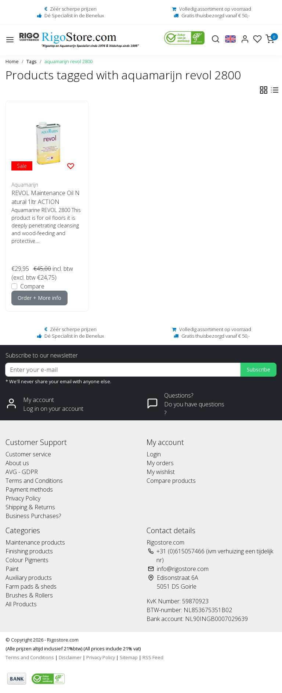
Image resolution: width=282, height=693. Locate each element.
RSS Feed (152, 657)
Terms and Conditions (34, 481)
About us (17, 463)
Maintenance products (35, 542)
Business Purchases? (33, 516)
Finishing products (29, 551)
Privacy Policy (23, 498)
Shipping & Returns (30, 507)
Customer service (28, 454)
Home (12, 61)
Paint (12, 569)
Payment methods (29, 489)
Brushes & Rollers (29, 595)
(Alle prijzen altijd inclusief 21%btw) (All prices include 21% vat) (73, 648)
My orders (160, 463)
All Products (21, 604)
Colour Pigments (27, 560)
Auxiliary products (29, 578)
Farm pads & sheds (31, 586)
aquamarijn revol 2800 (68, 61)
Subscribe (258, 369)
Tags (31, 61)
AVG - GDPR (22, 472)
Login (154, 454)
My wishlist (161, 472)
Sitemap (129, 657)
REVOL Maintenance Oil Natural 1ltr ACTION (45, 197)
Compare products (171, 481)
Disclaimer (70, 657)
